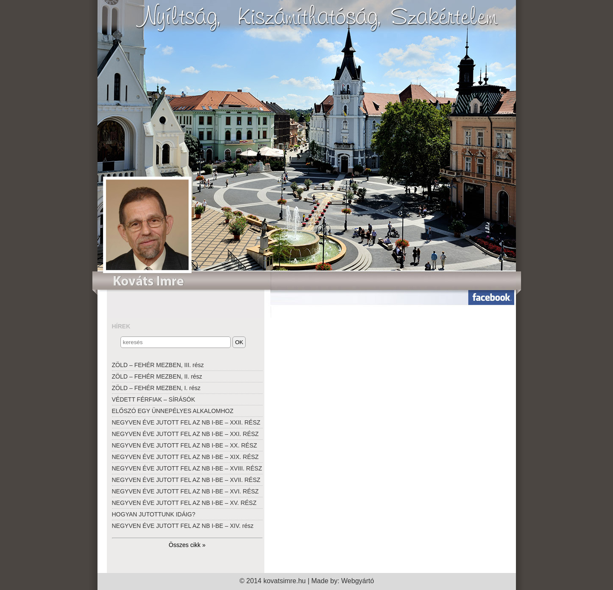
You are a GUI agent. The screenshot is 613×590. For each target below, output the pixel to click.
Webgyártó (357, 580)
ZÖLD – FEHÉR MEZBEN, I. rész (156, 388)
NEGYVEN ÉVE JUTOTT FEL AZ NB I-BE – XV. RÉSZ (184, 502)
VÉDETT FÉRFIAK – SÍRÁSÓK (153, 399)
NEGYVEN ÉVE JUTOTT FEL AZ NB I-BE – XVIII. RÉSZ (187, 468)
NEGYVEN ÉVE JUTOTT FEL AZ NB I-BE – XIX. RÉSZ (185, 456)
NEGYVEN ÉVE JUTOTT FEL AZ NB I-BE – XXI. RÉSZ (185, 433)
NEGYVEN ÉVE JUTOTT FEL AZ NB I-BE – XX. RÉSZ (184, 445)
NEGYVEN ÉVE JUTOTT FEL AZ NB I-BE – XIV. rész (183, 525)
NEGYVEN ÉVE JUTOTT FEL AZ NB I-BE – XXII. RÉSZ (186, 422)
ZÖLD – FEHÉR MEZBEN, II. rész (157, 376)
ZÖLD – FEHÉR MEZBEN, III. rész (158, 365)
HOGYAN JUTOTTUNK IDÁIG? (153, 514)
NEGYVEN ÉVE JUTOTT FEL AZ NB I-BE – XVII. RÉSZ (186, 479)
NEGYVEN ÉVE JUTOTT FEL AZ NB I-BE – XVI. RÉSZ (185, 491)
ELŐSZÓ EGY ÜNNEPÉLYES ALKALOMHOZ (173, 411)
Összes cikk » (187, 545)
